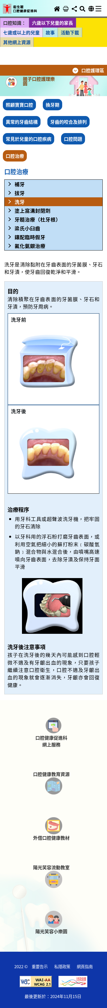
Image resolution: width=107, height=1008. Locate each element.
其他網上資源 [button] (17, 42)
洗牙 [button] (20, 201)
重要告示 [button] (40, 966)
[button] (24, 4)
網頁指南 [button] (85, 966)
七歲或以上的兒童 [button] (21, 32)
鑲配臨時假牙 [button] (30, 237)
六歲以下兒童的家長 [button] (52, 22)
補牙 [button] (20, 184)
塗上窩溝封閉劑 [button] (33, 210)
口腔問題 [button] (73, 138)
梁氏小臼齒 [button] (27, 228)
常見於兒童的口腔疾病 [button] (28, 138)
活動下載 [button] (70, 32)
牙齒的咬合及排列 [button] (68, 121)
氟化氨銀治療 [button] (30, 245)
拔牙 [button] (20, 192)
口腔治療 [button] (15, 155)
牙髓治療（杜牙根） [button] (38, 219)
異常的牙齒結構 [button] (22, 121)
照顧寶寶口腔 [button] (19, 104)
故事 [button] (50, 32)
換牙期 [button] (52, 104)
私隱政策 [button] (62, 966)
